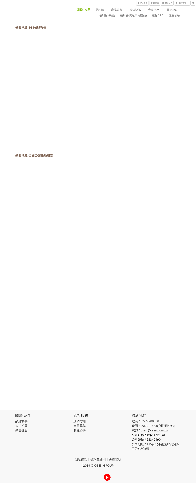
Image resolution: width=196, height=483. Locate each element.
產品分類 (117, 9)
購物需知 (80, 421)
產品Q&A (158, 15)
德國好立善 (83, 9)
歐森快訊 (136, 9)
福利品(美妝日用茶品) (133, 15)
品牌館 (101, 9)
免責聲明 (115, 459)
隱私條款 (81, 459)
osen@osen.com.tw (154, 430)
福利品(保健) (107, 15)
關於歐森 (173, 9)
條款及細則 (98, 459)
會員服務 (155, 9)
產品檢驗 (174, 15)
